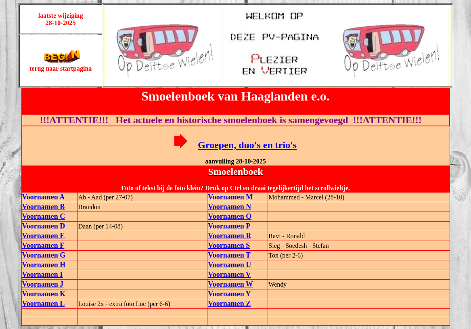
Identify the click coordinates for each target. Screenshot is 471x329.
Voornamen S (229, 245)
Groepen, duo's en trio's (247, 145)
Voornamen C (43, 216)
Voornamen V (229, 274)
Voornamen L (43, 304)
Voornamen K (44, 294)
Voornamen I (42, 274)
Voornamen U (229, 265)
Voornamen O (229, 216)
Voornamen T (229, 255)
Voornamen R (229, 236)
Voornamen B (43, 207)
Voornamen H (44, 265)
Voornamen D (43, 226)
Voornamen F (43, 245)
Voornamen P (229, 226)
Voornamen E (43, 236)
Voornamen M (230, 197)
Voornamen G (44, 255)
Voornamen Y (229, 294)
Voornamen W (230, 284)
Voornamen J (43, 284)
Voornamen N (229, 207)
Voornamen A (43, 197)
